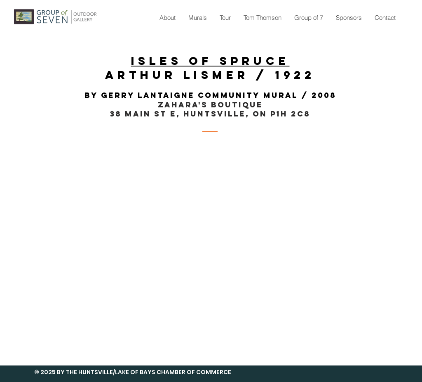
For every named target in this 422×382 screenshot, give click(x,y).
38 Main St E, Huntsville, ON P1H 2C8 (210, 114)
